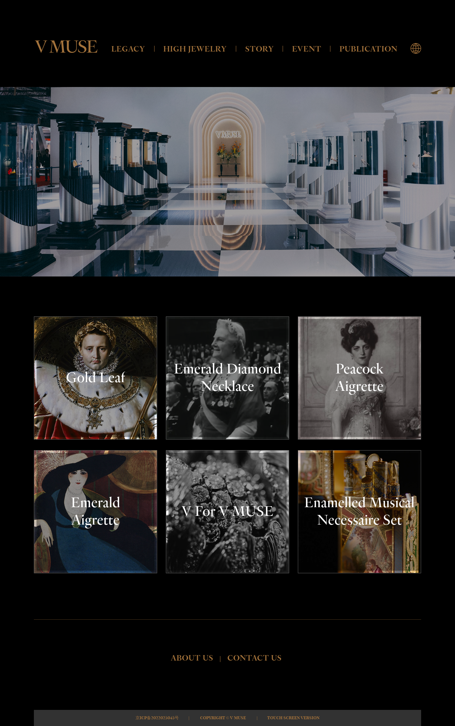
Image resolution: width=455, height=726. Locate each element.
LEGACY (128, 49)
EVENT (306, 49)
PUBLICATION (368, 49)
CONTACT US (255, 658)
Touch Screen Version (293, 717)
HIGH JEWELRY (195, 49)
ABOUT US (192, 658)
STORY (259, 49)
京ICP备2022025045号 (157, 717)
